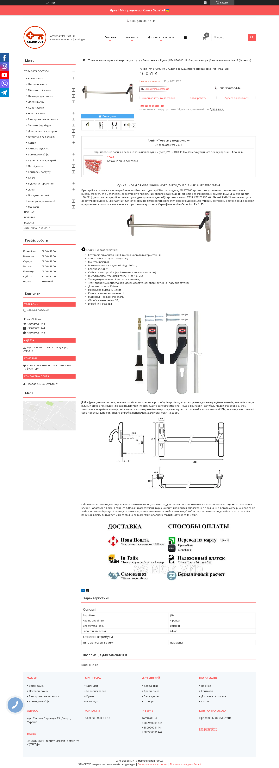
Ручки (90, 696)
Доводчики (151, 685)
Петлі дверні (36, 166)
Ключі (31, 177)
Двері (31, 189)
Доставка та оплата (161, 37)
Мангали (33, 207)
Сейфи (32, 142)
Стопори (149, 701)
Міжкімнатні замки (39, 90)
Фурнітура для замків (41, 137)
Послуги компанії (38, 195)
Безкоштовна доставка (157, 89)
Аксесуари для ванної (41, 201)
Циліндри (92, 685)
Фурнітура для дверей (42, 160)
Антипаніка (150, 60)
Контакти (132, 37)
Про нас (29, 212)
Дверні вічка (151, 691)
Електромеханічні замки (43, 119)
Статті (205, 701)
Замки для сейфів (38, 154)
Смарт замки (36, 107)
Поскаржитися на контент (153, 764)
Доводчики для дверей (42, 131)
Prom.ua (159, 760)
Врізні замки (35, 78)
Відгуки (29, 222)
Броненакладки (96, 691)
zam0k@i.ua (34, 319)
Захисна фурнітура (40, 125)
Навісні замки (36, 113)
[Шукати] (252, 37)
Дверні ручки (36, 102)
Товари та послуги (100, 60)
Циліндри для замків (40, 96)
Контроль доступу (128, 60)
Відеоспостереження (41, 183)
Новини (29, 217)
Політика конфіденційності (185, 764)
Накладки (92, 701)
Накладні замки (37, 84)
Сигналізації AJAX (38, 148)
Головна (110, 37)
